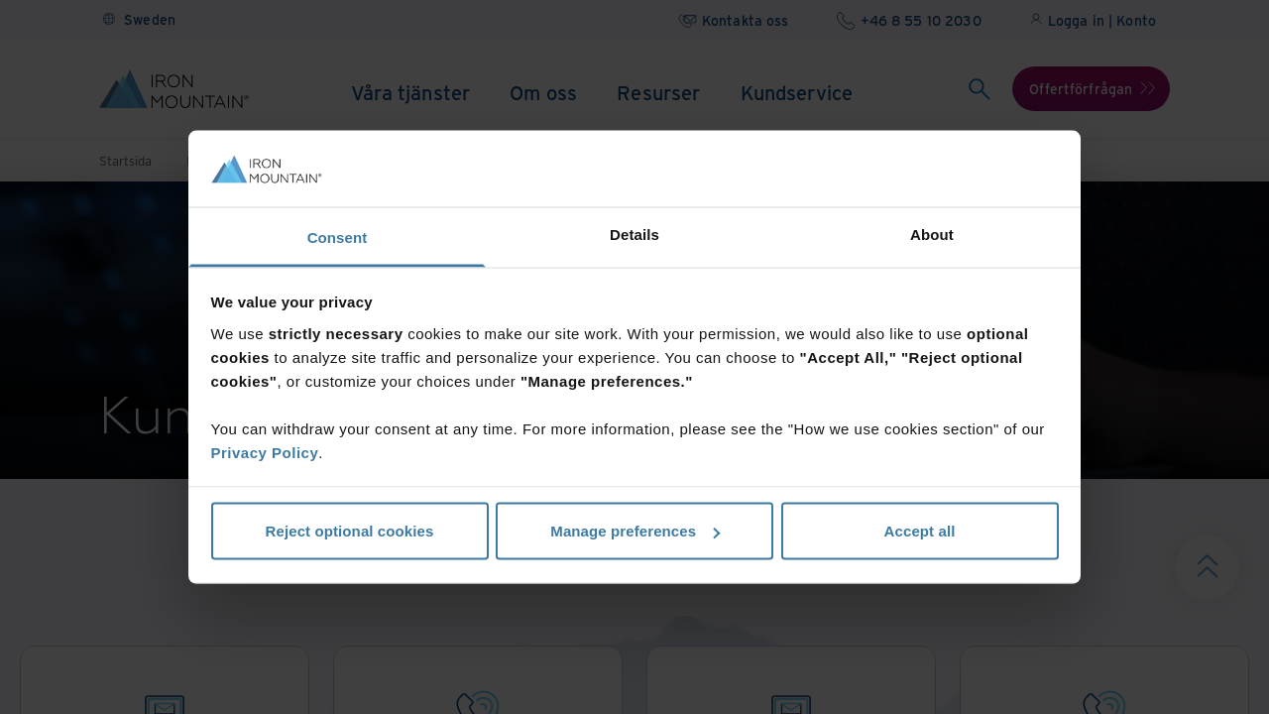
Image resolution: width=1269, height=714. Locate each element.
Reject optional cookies (350, 531)
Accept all (920, 531)
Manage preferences (635, 531)
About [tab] (932, 233)
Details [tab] (634, 233)
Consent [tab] (337, 236)
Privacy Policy (265, 451)
